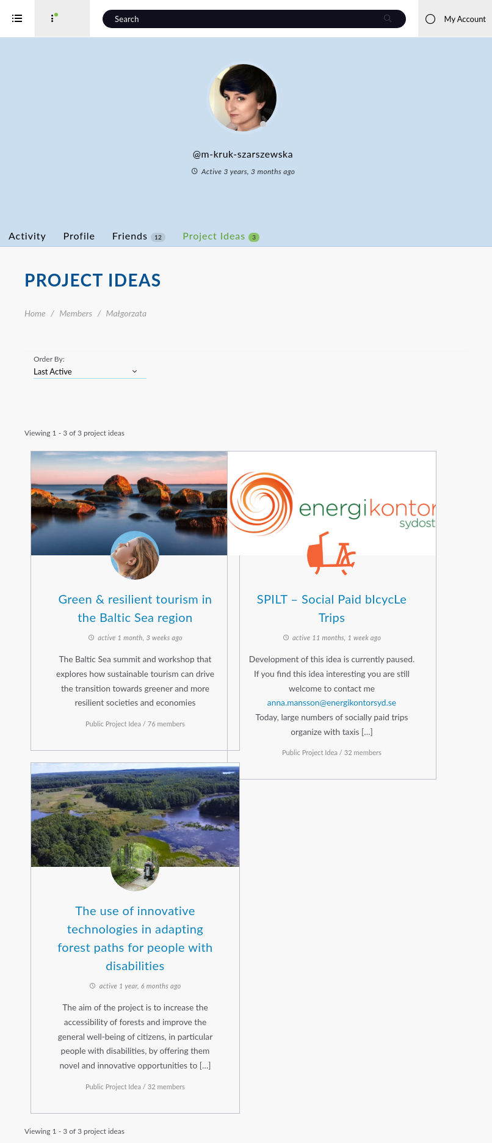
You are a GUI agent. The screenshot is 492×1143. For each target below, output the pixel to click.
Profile (128, 235)
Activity (76, 235)
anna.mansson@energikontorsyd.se (368, 690)
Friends (187, 236)
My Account (455, 19)
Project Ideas (269, 236)
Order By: (98, 358)
